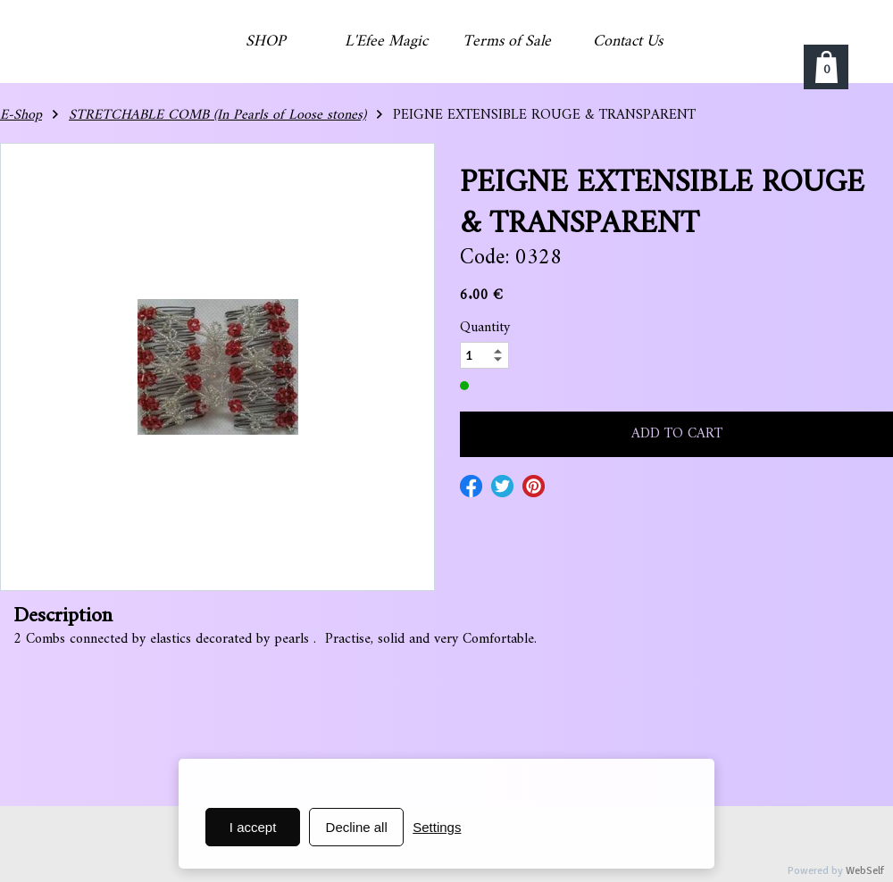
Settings (437, 827)
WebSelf (865, 871)
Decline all (357, 827)
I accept (253, 827)
